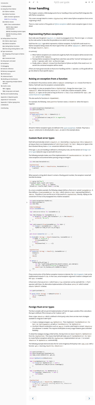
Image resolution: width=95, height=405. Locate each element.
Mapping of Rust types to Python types (13, 55)
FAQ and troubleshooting (9, 94)
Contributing (4, 108)
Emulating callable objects (14, 35)
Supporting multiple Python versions (12, 82)
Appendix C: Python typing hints (10, 102)
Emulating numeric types (15, 31)
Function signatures (12, 16)
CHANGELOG (4, 105)
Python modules (9, 11)
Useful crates (6, 86)
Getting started (6, 6)
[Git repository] (89, 2)
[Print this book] (86, 2)
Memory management (8, 71)
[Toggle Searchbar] (37, 2)
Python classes (8, 22)
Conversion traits (9, 58)
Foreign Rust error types (41, 306)
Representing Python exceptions (46, 33)
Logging (6, 88)
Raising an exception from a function (48, 78)
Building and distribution (9, 79)
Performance (6, 74)
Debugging (5, 66)
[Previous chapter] (33, 398)
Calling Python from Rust (9, 38)
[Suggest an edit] (92, 2)
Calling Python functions (11, 46)
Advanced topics (7, 76)
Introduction (4, 3)
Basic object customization (12, 28)
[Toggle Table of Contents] (30, 2)
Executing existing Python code (13, 49)
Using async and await (8, 61)
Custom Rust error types (41, 137)
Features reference (7, 68)
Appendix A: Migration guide (9, 97)
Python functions (9, 14)
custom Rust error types (37, 95)
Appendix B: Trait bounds (8, 99)
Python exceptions (9, 43)
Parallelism (5, 63)
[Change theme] (34, 2)
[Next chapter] (89, 398)
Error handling (10, 19)
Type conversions (6, 51)
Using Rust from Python (8, 9)
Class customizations (12, 24)
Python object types (10, 41)
